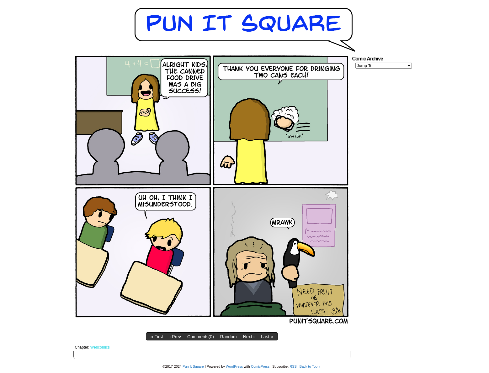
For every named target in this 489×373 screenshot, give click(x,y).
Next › (249, 336)
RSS (293, 366)
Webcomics (100, 347)
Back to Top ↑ (310, 366)
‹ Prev (175, 336)
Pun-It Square (193, 366)
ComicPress (260, 366)
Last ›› (267, 336)
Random (228, 336)
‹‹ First (156, 336)
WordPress (234, 366)
